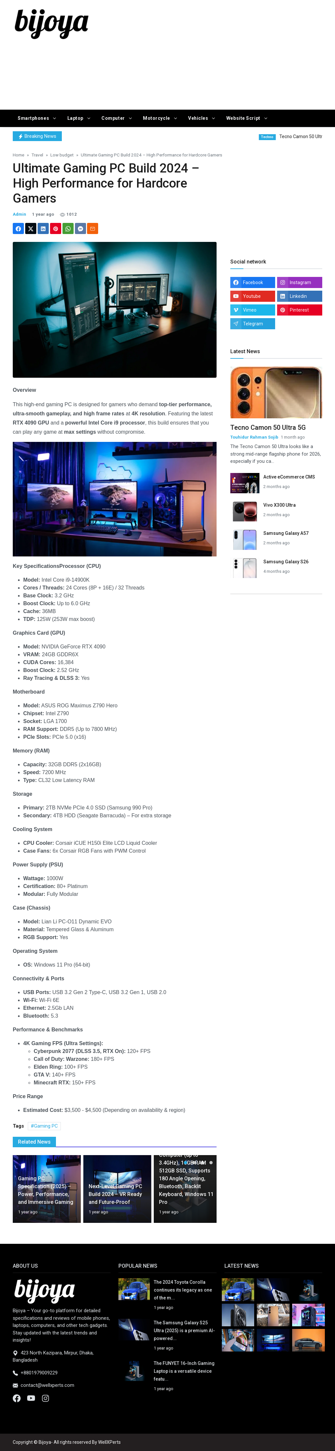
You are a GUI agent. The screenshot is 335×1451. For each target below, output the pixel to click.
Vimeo (249, 310)
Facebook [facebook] (253, 282)
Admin (19, 214)
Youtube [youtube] (252, 296)
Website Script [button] (243, 118)
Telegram (253, 323)
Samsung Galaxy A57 (286, 533)
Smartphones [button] (34, 118)
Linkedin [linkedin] (298, 296)
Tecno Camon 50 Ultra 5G (268, 427)
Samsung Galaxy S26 (286, 561)
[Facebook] (17, 1398)
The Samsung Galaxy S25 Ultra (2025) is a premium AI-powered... (184, 1330)
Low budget (62, 154)
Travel (37, 154)
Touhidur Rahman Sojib (254, 437)
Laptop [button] (76, 118)
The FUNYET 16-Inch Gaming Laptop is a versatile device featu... (184, 1371)
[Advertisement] (226, 54)
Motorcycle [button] (157, 118)
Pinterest (299, 310)
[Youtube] (31, 1398)
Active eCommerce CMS (289, 477)
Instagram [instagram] (300, 282)
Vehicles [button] (198, 118)
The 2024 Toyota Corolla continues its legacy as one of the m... (183, 1289)
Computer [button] (113, 118)
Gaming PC (46, 1126)
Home (18, 154)
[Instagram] (45, 1398)
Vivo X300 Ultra (279, 505)
